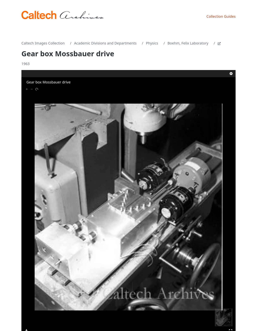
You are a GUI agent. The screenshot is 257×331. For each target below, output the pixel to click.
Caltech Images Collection (43, 43)
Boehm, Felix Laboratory (188, 43)
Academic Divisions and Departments (105, 43)
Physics (152, 43)
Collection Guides (221, 16)
